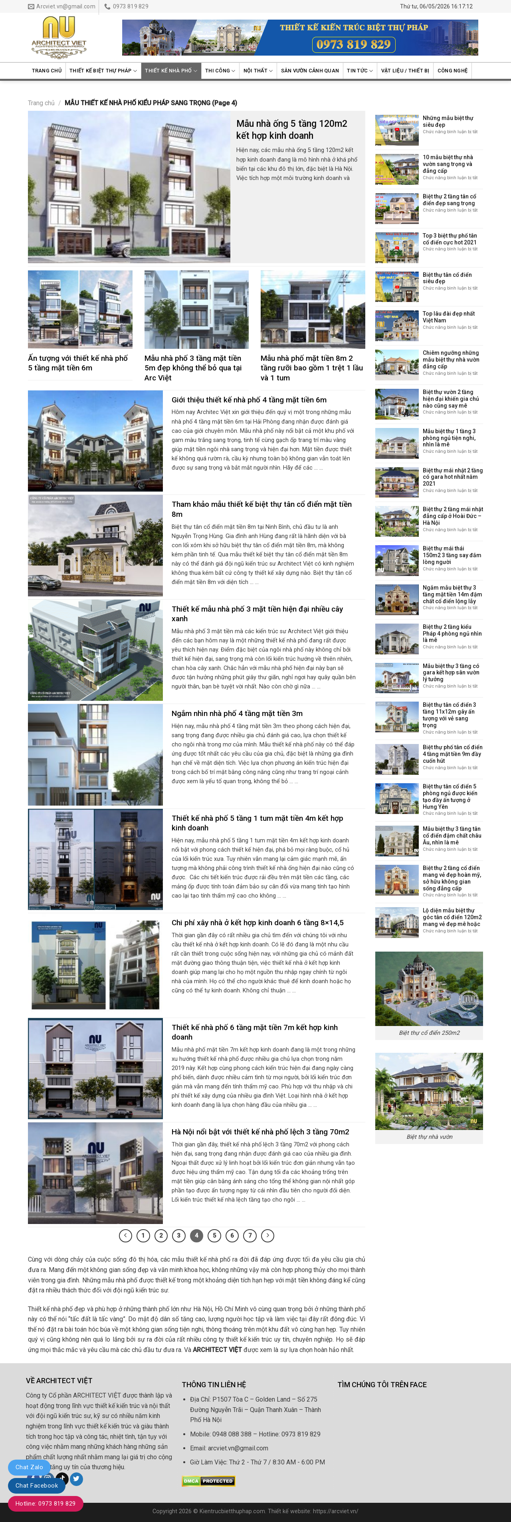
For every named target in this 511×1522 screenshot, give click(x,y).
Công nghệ (452, 71)
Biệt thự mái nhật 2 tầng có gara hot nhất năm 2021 (453, 477)
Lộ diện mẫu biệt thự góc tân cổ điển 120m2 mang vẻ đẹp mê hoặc (452, 917)
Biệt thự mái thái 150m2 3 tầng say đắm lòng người (452, 555)
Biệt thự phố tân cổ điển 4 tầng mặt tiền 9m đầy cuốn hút (453, 754)
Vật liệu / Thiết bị (405, 71)
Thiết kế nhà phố (171, 71)
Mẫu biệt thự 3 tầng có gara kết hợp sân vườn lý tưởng (451, 673)
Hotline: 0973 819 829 (46, 1503)
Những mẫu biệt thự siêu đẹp (448, 121)
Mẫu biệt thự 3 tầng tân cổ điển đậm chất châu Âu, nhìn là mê (452, 836)
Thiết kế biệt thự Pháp (103, 71)
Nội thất (258, 71)
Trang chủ (46, 71)
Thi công (220, 71)
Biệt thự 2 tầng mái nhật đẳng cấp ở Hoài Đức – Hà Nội (453, 516)
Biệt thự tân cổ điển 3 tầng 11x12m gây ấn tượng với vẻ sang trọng (449, 715)
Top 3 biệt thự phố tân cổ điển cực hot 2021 (450, 239)
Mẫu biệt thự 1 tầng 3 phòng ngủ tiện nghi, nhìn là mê (449, 438)
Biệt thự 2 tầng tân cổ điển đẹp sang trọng (449, 199)
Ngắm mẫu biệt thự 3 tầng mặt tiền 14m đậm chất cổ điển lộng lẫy (452, 594)
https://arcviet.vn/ (335, 1511)
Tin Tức (360, 71)
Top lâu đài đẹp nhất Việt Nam (449, 317)
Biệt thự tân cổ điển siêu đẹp (447, 278)
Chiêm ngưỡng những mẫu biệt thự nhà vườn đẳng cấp (451, 360)
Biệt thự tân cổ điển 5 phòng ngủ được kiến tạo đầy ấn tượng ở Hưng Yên (450, 796)
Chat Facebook (37, 1485)
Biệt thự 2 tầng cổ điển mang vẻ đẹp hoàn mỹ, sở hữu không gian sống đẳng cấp (452, 878)
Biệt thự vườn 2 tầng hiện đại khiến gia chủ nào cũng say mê (451, 399)
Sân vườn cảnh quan (310, 71)
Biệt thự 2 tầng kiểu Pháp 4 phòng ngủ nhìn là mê (452, 634)
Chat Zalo (29, 1467)
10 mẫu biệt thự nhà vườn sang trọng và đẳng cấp (448, 164)
